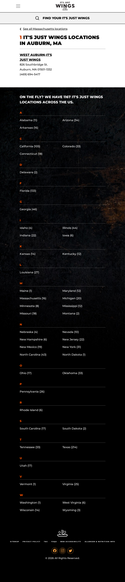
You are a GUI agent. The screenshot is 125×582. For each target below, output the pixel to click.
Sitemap (14, 541)
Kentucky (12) (71, 254)
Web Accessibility (70, 541)
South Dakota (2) (74, 428)
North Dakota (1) (73, 354)
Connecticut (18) (31, 153)
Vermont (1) (28, 484)
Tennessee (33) (30, 447)
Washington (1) (30, 502)
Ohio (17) (26, 373)
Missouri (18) (28, 313)
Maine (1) (26, 290)
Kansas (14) (27, 254)
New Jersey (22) (73, 339)
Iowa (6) (67, 235)
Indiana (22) (28, 235)
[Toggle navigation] (18, 6)
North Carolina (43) (33, 354)
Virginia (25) (70, 484)
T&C (46, 541)
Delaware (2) (28, 172)
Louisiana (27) (29, 272)
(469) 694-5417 (30, 74)
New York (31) (71, 347)
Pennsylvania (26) (32, 391)
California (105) (30, 146)
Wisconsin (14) (30, 510)
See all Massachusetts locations (45, 29)
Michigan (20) (71, 298)
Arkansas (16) (29, 127)
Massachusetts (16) (33, 298)
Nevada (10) (70, 332)
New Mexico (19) (31, 347)
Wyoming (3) (71, 510)
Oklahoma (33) (72, 373)
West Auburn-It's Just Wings (36, 57)
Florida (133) (28, 190)
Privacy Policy (31, 541)
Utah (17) (26, 465)
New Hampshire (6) (33, 339)
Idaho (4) (26, 228)
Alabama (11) (28, 120)
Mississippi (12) (72, 306)
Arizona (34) (70, 120)
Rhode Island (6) (31, 410)
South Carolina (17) (33, 428)
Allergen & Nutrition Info (100, 541)
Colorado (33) (71, 146)
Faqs (54, 541)
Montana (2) (70, 313)
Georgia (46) (28, 209)
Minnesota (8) (29, 306)
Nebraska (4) (29, 332)
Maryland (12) (71, 290)
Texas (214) (69, 447)
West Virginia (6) (73, 502)
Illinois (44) (69, 228)
